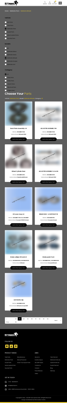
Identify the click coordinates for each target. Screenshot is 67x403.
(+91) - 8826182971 (13, 382)
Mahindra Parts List (55, 361)
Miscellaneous (21, 358)
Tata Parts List (54, 358)
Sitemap (52, 371)
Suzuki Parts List (54, 366)
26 (16, 319)
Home (6, 11)
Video (36, 374)
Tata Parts (7, 358)
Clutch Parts (10, 84)
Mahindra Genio (10, 55)
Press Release (39, 371)
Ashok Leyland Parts (10, 366)
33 (44, 319)
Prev (7, 323)
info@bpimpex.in (12, 386)
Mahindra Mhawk (11, 58)
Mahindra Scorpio (11, 61)
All (6, 48)
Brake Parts (9, 81)
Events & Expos (39, 361)
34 (48, 319)
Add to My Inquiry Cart (18, 139)
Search (45, 2)
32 (40, 319)
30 (32, 319)
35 (16, 323)
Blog (51, 369)
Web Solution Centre (39, 400)
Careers (37, 369)
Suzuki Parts (8, 363)
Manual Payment (21, 361)
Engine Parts (10, 90)
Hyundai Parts (8, 369)
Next (55, 321)
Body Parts (9, 77)
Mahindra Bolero (11, 51)
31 (36, 319)
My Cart (54, 2)
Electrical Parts (10, 87)
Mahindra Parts (14, 11)
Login (49, 2)
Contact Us (38, 366)
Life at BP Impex (39, 363)
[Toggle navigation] (60, 3)
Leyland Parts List (54, 363)
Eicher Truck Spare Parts (23, 363)
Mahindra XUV (10, 64)
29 (28, 319)
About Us (37, 358)
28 (24, 319)
